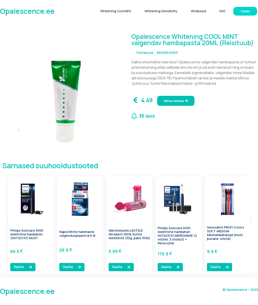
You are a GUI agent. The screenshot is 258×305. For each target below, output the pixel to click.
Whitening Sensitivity (160, 11)
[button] (7, 221)
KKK (222, 11)
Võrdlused (198, 11)
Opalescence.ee (27, 11)
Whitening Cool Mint (115, 11)
